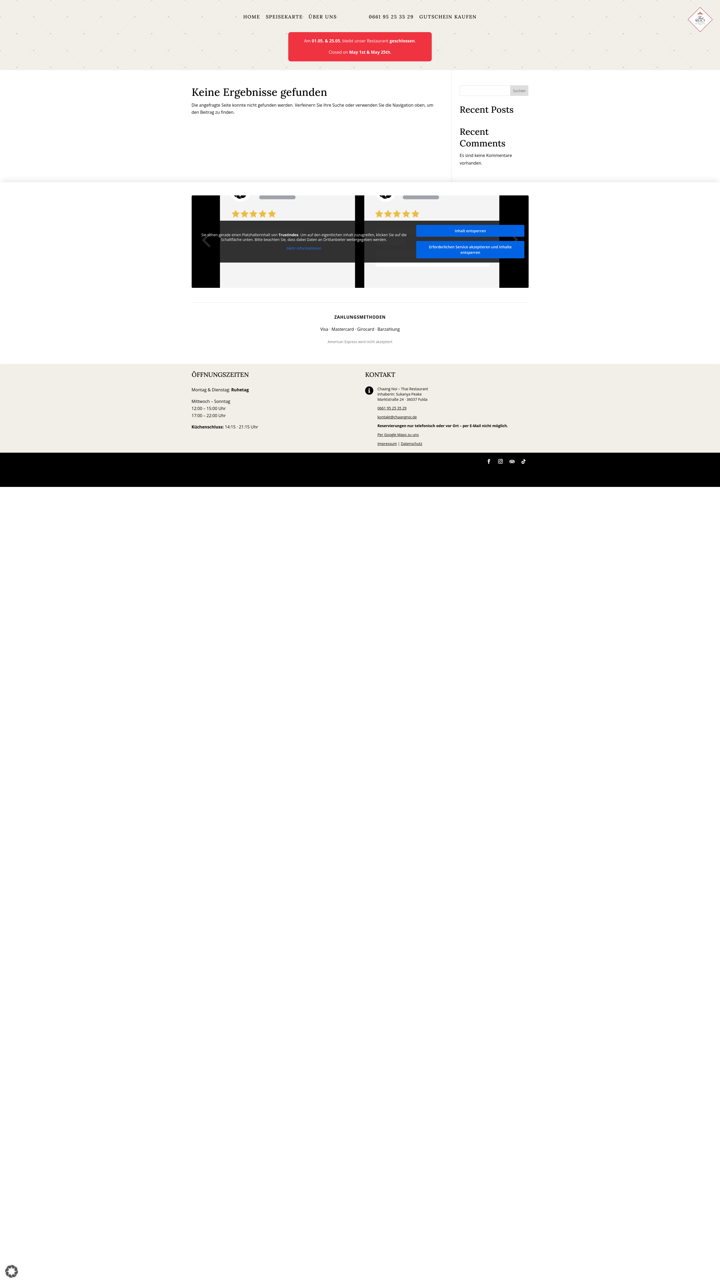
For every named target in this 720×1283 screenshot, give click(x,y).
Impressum (387, 443)
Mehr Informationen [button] (303, 248)
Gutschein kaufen (448, 17)
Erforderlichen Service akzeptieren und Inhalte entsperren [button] (470, 249)
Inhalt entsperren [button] (470, 230)
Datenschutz (411, 443)
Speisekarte (284, 17)
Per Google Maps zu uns (398, 434)
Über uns (323, 17)
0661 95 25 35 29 (391, 17)
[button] (11, 1271)
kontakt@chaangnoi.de (397, 417)
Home (251, 17)
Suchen (519, 90)
